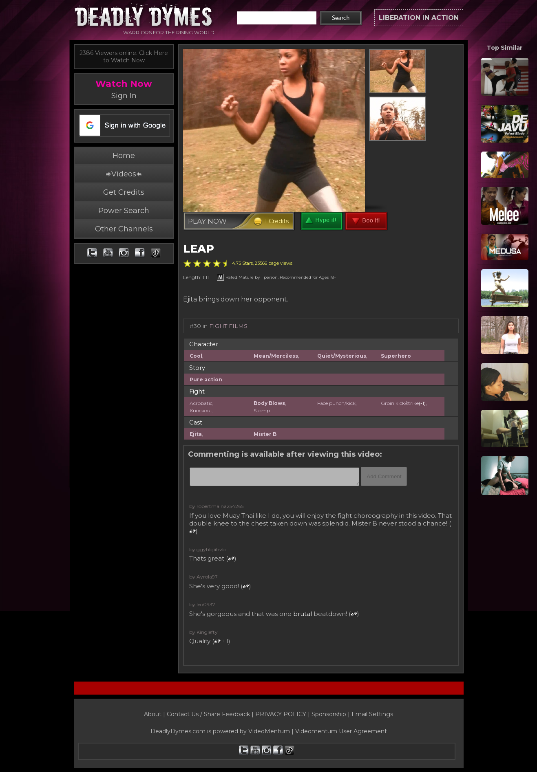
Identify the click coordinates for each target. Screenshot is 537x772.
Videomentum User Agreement (341, 731)
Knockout (201, 410)
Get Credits (123, 192)
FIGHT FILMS (228, 326)
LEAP (198, 248)
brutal (302, 614)
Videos (123, 173)
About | (155, 714)
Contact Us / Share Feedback (208, 714)
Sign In (124, 95)
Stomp (262, 410)
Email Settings (372, 714)
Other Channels (124, 228)
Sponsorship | (331, 714)
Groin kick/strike (400, 403)
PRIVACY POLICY (280, 714)
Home (124, 155)
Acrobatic (201, 403)
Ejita (190, 299)
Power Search (123, 210)
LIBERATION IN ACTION (419, 18)
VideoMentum (269, 731)
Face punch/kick (336, 403)
